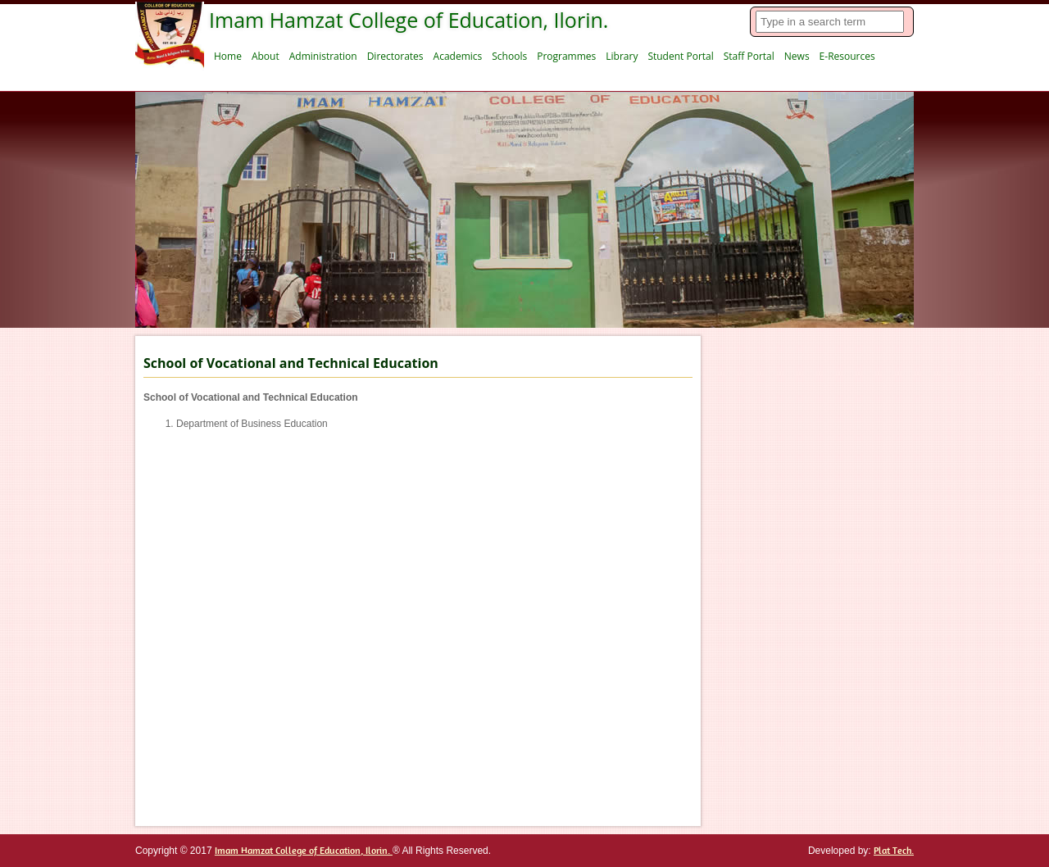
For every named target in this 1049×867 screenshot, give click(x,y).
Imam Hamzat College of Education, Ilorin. (304, 850)
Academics (458, 56)
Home (228, 56)
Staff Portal (749, 56)
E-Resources (847, 56)
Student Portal (680, 56)
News (797, 56)
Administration (323, 56)
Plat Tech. (894, 850)
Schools (509, 56)
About (265, 56)
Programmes (566, 56)
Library (622, 56)
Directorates (395, 56)
